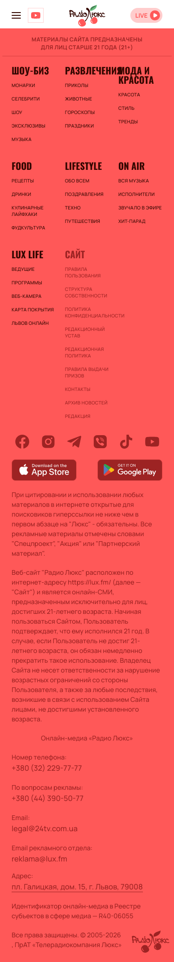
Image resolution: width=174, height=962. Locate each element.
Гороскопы (80, 112)
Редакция (77, 416)
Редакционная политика (84, 352)
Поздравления (84, 194)
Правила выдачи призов (87, 372)
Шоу (17, 112)
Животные (78, 98)
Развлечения (87, 70)
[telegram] (74, 441)
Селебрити (26, 98)
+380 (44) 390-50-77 (48, 798)
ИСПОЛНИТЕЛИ (136, 194)
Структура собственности (86, 292)
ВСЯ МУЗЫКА (133, 180)
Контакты (77, 389)
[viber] (100, 441)
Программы (27, 282)
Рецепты (23, 180)
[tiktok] (126, 441)
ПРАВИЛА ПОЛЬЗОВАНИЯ (83, 272)
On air (131, 165)
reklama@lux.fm (39, 859)
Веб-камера (26, 296)
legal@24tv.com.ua (44, 828)
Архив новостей (86, 402)
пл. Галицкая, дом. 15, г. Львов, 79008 (77, 886)
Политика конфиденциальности (87, 312)
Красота (129, 94)
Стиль (126, 108)
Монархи (23, 85)
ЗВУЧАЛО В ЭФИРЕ (140, 207)
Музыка (22, 139)
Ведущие (23, 269)
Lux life (27, 254)
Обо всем (77, 180)
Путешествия (82, 221)
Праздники (79, 125)
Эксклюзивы (28, 125)
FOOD (22, 165)
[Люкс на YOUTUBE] (36, 15)
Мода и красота (136, 75)
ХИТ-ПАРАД (132, 221)
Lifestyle (83, 165)
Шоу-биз (30, 70)
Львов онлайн (30, 323)
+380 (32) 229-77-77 (47, 768)
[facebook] (22, 441)
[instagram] (48, 441)
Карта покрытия (33, 309)
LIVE (141, 16)
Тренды (128, 121)
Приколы (76, 85)
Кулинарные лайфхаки (28, 210)
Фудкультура (28, 227)
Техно (73, 207)
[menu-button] (16, 15)
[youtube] (152, 441)
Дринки (21, 194)
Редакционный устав (85, 332)
